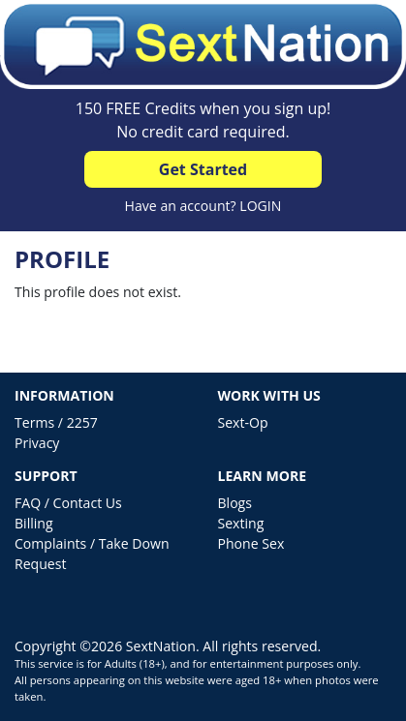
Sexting (241, 523)
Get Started (203, 169)
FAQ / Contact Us (68, 503)
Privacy (37, 443)
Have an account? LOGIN (203, 205)
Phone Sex (251, 543)
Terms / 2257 (56, 422)
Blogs (235, 503)
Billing (34, 523)
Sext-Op (243, 422)
